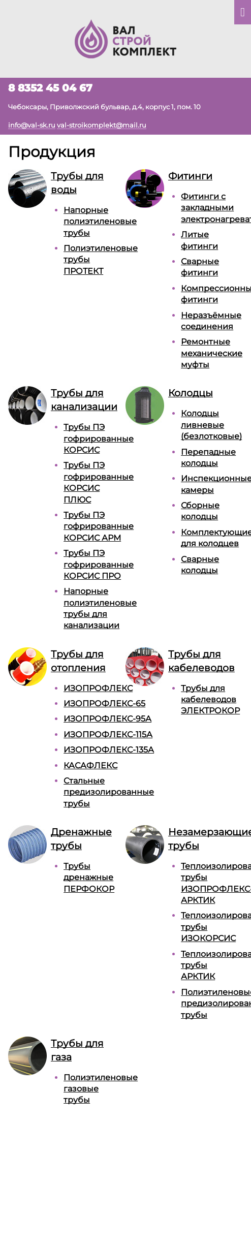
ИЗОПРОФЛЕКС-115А (108, 734)
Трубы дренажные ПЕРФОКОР (89, 877)
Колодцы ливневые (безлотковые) (211, 425)
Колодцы (190, 393)
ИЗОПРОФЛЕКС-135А (109, 750)
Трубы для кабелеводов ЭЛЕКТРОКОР (210, 699)
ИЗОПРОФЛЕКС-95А (107, 719)
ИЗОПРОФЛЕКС (98, 688)
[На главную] (125, 38)
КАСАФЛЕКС (90, 765)
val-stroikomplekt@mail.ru (101, 125)
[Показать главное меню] (242, 12)
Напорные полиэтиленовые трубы (100, 221)
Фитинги (190, 176)
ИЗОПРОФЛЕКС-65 (104, 703)
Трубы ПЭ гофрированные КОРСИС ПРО (99, 564)
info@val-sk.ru (31, 125)
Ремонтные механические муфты (211, 353)
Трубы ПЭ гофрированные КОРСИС (99, 438)
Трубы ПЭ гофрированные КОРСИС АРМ (99, 526)
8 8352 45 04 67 (50, 88)
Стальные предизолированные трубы (109, 792)
